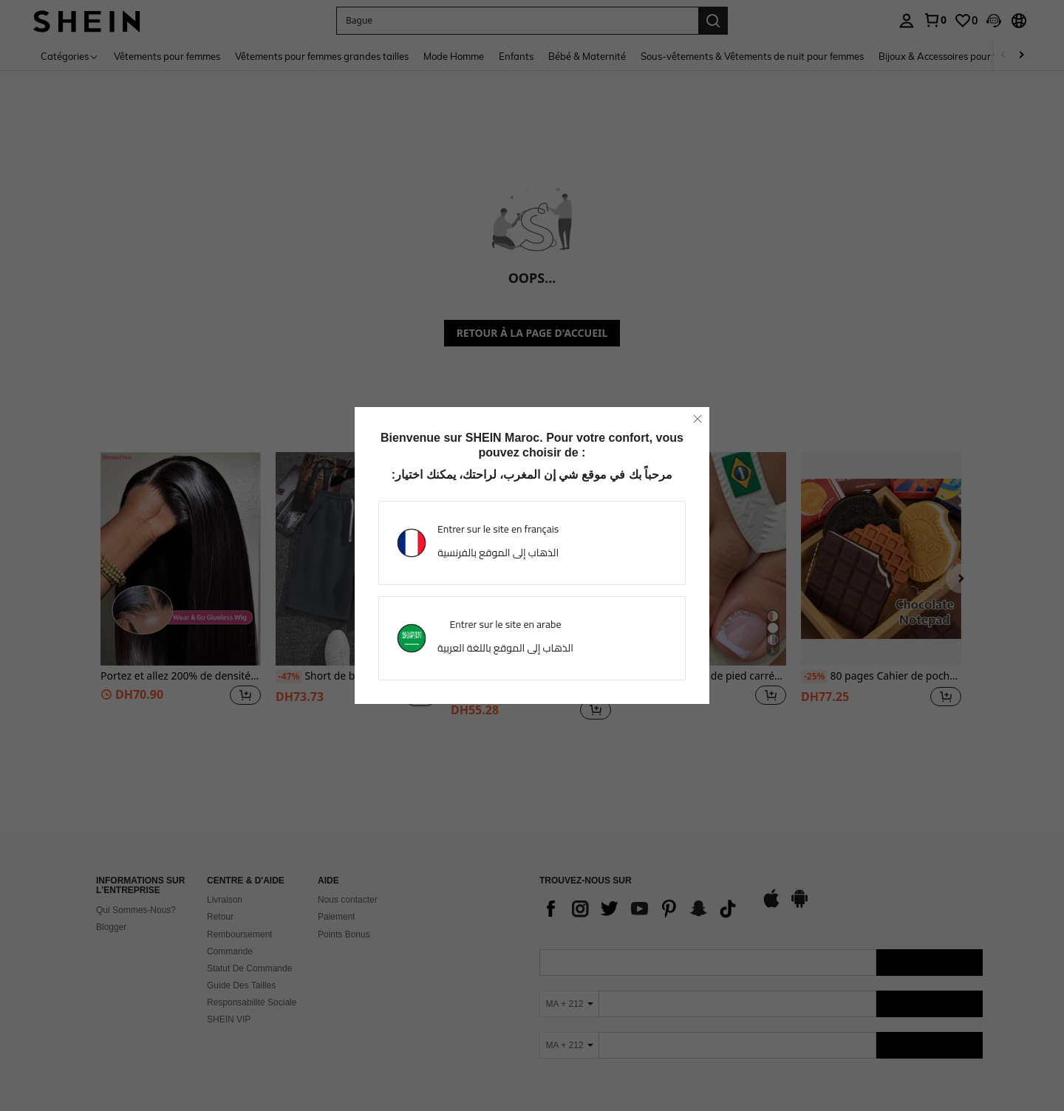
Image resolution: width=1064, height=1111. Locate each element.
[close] (697, 419)
